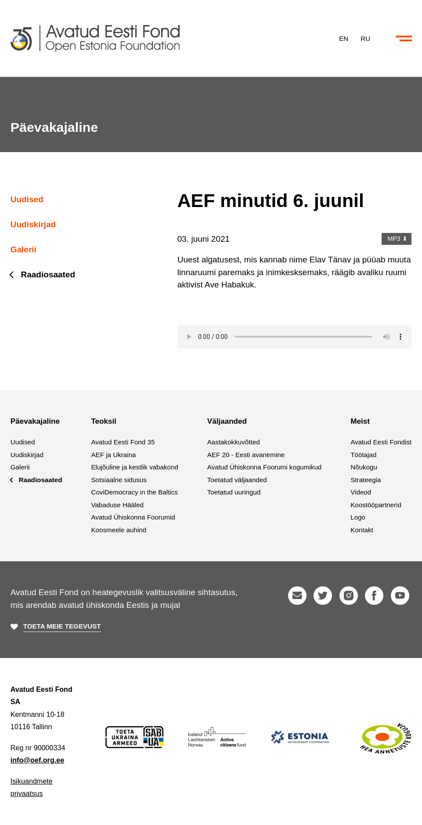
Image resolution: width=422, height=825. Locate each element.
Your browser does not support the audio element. (294, 337)
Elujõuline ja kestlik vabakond (134, 467)
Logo (357, 517)
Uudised (27, 199)
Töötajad (363, 454)
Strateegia (365, 479)
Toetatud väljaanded (237, 479)
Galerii (23, 249)
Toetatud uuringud (234, 492)
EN (343, 38)
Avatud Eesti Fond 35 (123, 442)
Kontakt (361, 530)
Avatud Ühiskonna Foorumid (133, 517)
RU (365, 38)
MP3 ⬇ (397, 238)
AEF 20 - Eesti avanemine (246, 454)
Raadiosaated (48, 274)
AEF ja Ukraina (113, 454)
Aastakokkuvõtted (233, 442)
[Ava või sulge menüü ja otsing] (403, 38)
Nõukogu (363, 467)
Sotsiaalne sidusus (119, 479)
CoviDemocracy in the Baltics (134, 492)
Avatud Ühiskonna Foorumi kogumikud (264, 467)
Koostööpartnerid (375, 505)
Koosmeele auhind (118, 530)
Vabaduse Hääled (117, 505)
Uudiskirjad (33, 224)
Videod (360, 492)
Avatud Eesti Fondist (380, 442)
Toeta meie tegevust (62, 626)
